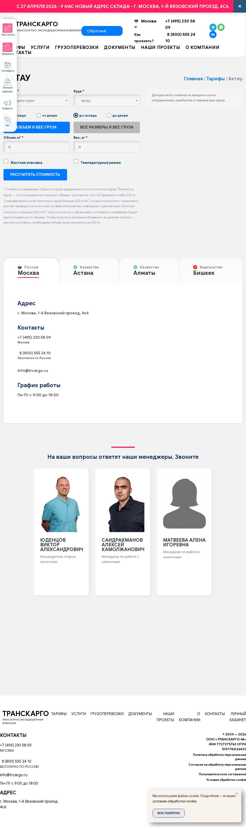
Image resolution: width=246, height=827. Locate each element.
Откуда (11, 91)
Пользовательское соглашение (222, 774)
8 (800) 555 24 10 (34, 353)
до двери (117, 115)
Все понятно (168, 813)
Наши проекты (160, 47)
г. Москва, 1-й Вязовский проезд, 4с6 (53, 313)
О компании (202, 47)
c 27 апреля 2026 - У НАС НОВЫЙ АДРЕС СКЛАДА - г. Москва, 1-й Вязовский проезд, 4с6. (123, 6)
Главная (193, 79)
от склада (15, 115)
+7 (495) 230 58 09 (34, 337)
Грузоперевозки (77, 47)
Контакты (18, 53)
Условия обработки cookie (226, 780)
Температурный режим (97, 162)
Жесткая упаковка (23, 162)
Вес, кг (81, 138)
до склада (85, 115)
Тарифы (215, 79)
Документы (119, 47)
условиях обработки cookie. (175, 801)
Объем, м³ (14, 138)
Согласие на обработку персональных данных (217, 767)
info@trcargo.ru (33, 370)
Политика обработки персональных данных (219, 757)
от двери (47, 115)
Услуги (40, 47)
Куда (79, 91)
